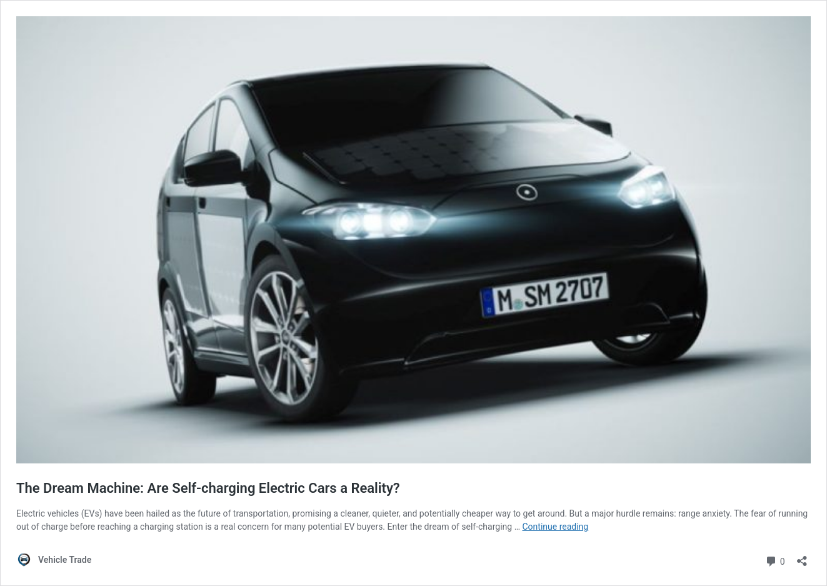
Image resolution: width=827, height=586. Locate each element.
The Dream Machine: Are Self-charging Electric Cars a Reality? (208, 488)
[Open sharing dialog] (802, 557)
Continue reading (555, 527)
